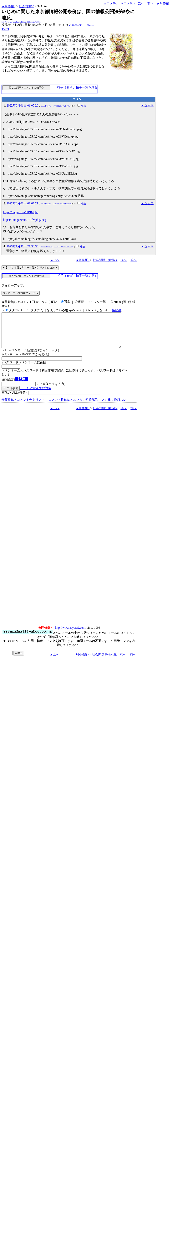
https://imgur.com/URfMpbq (20, 212)
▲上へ (55, 260)
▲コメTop (111, 3)
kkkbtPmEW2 (46, 247)
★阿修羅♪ (8, 6)
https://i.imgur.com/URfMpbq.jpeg (24, 219)
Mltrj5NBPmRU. (75, 25)
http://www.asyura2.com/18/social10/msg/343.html (21, 22)
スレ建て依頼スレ (114, 406)
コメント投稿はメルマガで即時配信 (73, 406)
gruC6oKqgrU (89, 25)
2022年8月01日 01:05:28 (22, 105)
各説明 (116, 310)
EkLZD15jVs (46, 106)
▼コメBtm (128, 3)
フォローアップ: (13, 285)
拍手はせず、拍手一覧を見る (77, 87)
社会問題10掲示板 (105, 260)
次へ (141, 3)
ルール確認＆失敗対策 (35, 395)
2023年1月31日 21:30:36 (22, 246)
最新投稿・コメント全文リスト (23, 406)
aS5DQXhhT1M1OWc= (63, 247)
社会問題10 (26, 6)
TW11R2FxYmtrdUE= (62, 106)
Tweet (5, 29)
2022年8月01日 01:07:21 (22, 203)
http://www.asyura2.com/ (70, 634)
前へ (150, 3)
